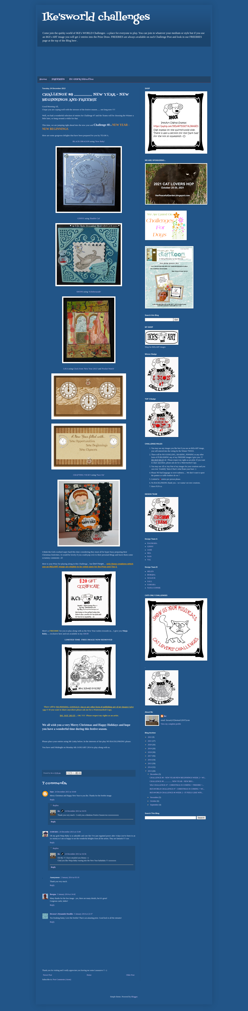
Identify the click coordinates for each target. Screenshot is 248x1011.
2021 (150, 741)
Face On (100, 475)
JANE (149, 550)
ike (59, 811)
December (154, 774)
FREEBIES (58, 79)
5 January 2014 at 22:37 (83, 914)
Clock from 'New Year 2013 (85, 368)
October (153, 801)
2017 (150, 756)
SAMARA (54, 832)
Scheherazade (94, 291)
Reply (52, 800)
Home (43, 79)
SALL (149, 581)
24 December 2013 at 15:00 (70, 832)
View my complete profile (171, 724)
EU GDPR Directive (81, 79)
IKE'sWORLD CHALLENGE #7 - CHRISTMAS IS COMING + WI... (177, 789)
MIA (149, 553)
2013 (150, 771)
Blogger (134, 997)
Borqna (53, 894)
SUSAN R (151, 578)
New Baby (99, 141)
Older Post (130, 975)
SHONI (80, 291)
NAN (149, 556)
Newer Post (47, 975)
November (154, 797)
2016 (150, 760)
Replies (56, 805)
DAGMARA (152, 543)
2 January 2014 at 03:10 (70, 877)
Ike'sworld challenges (96, 17)
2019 (150, 748)
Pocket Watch (108, 368)
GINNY (80, 218)
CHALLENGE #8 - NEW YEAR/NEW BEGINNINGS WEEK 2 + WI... (178, 777)
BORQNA (151, 575)
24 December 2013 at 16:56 (75, 854)
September (154, 805)
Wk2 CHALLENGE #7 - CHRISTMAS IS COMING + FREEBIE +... (177, 785)
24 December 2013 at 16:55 (75, 811)
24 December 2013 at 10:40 (65, 792)
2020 (150, 745)
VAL (149, 560)
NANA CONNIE (153, 588)
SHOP (85, 633)
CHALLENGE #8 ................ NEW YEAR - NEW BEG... (172, 781)
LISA (65, 368)
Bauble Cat (95, 218)
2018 (150, 752)
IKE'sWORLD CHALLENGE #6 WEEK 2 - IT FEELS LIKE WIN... (176, 792)
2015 (150, 763)
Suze (52, 792)
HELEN (150, 571)
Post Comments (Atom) (62, 979)
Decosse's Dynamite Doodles (61, 914)
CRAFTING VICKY (82, 475)
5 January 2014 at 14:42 (66, 894)
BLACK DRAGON (81, 141)
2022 (150, 737)
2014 (150, 767)
